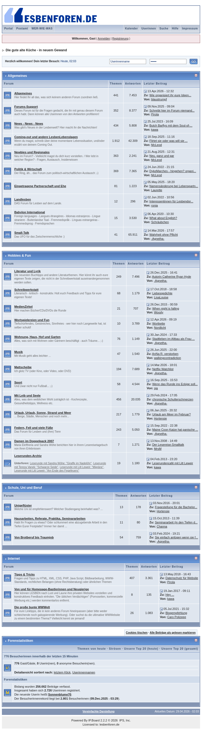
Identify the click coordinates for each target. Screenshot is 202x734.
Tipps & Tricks (24, 574)
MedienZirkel (23, 306)
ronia (154, 205)
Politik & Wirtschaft (28, 169)
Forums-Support (26, 106)
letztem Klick (62, 672)
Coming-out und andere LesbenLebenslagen (46, 137)
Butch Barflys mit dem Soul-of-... (170, 125)
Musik (18, 351)
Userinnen (148, 28)
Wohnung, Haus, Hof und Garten (37, 336)
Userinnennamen (83, 672)
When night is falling (165, 308)
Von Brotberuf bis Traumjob (34, 537)
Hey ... (169, 594)
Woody (158, 312)
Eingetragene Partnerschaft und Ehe (40, 186)
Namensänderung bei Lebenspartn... (173, 186)
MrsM (158, 448)
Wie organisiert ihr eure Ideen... (170, 95)
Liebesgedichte (162, 293)
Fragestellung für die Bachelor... (176, 507)
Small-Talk (21, 232)
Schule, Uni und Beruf (25, 488)
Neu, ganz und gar (161, 155)
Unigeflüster (23, 505)
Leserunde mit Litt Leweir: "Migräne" (82, 467)
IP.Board (94, 720)
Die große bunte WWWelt (32, 607)
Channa (162, 526)
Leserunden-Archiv (27, 455)
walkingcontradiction (167, 357)
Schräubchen (160, 222)
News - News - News (28, 123)
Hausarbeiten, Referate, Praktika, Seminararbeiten (49, 518)
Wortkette (158, 323)
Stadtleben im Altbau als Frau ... (173, 338)
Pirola (155, 114)
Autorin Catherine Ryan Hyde (171, 276)
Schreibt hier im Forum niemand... (172, 110)
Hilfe (175, 28)
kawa (154, 129)
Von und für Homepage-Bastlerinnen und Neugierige (51, 589)
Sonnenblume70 (59, 694)
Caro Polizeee (176, 617)
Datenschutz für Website (181, 578)
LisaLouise (161, 297)
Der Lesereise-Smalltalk (168, 444)
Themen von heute (91, 648)
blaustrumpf (159, 99)
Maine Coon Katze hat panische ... (175, 429)
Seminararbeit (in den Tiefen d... (176, 522)
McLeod (156, 144)
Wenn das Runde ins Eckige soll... (175, 384)
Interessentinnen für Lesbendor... (171, 201)
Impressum (190, 28)
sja (156, 388)
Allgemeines (17, 76)
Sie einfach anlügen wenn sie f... (176, 537)
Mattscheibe (23, 367)
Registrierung (120, 38)
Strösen (115, 648)
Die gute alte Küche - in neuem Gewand (36, 50)
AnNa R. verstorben (165, 353)
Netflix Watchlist (162, 369)
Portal (8, 28)
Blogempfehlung (176, 613)
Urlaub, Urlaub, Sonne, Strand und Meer (42, 412)
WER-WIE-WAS (42, 28)
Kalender (131, 28)
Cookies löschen (136, 632)
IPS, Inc (124, 720)
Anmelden (104, 38)
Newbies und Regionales (32, 152)
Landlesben (22, 199)
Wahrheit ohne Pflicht (163, 234)
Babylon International (29, 212)
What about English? (163, 218)
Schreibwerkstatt (26, 289)
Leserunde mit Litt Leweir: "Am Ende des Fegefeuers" (46, 470)
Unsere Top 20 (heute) (141, 648)
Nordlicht (160, 327)
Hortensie (160, 418)
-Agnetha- (157, 238)
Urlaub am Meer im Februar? (171, 414)
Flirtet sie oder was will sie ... (168, 140)
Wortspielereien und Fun (31, 320)
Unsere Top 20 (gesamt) (179, 648)
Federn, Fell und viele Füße (33, 427)
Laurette (156, 190)
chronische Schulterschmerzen (172, 399)
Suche (163, 28)
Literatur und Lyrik (27, 271)
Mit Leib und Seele (27, 395)
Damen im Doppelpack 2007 (34, 441)
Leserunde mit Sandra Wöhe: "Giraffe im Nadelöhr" (61, 463)
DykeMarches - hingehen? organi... (172, 171)
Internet (14, 559)
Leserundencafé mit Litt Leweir (172, 463)
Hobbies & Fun (19, 255)
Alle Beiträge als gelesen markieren (172, 632)
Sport (18, 382)
